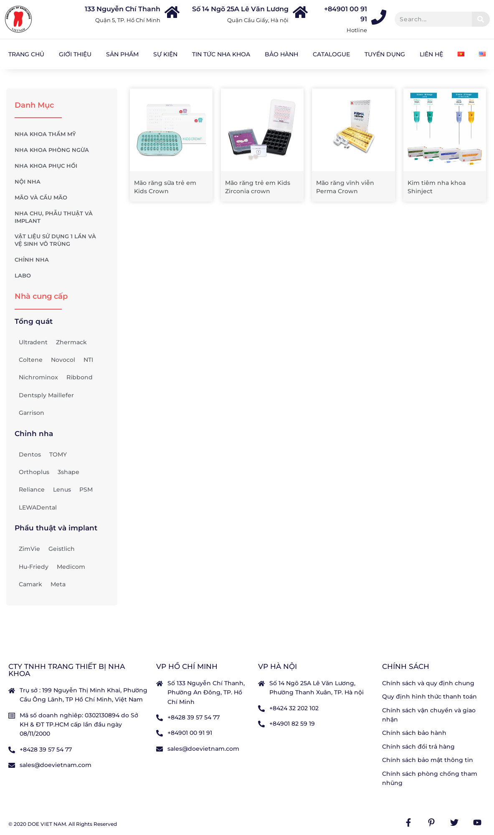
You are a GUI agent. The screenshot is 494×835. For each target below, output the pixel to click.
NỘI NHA (62, 182)
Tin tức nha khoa (221, 54)
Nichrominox (38, 377)
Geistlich (61, 548)
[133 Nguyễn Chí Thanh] (172, 12)
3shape (68, 472)
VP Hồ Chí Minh (187, 666)
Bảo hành (281, 54)
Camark (30, 584)
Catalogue (331, 54)
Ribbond (79, 377)
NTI (88, 359)
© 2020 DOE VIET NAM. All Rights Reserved (62, 824)
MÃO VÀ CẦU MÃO (62, 197)
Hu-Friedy (33, 566)
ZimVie (29, 548)
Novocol (63, 359)
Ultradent (33, 342)
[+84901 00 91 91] (378, 17)
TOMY (58, 454)
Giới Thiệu (75, 54)
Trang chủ (26, 54)
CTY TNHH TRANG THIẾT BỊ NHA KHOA (66, 670)
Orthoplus (34, 472)
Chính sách (405, 666)
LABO (62, 275)
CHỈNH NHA (62, 260)
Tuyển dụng (385, 54)
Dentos (30, 454)
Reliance (32, 489)
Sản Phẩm (122, 54)
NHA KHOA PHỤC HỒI (62, 166)
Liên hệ (431, 54)
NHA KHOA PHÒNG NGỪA (62, 150)
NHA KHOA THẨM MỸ (62, 134)
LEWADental (38, 507)
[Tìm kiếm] (481, 19)
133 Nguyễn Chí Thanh (122, 9)
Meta (58, 584)
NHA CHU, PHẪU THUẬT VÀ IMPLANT (62, 217)
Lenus (62, 489)
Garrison (31, 412)
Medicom (71, 566)
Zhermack (71, 342)
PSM (86, 489)
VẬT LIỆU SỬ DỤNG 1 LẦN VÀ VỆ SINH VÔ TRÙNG (62, 240)
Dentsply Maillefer (46, 395)
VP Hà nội (277, 666)
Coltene (31, 359)
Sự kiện (165, 54)
